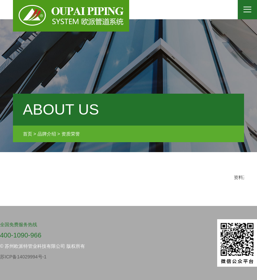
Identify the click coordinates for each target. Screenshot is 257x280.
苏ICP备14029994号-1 (23, 256)
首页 (27, 134)
